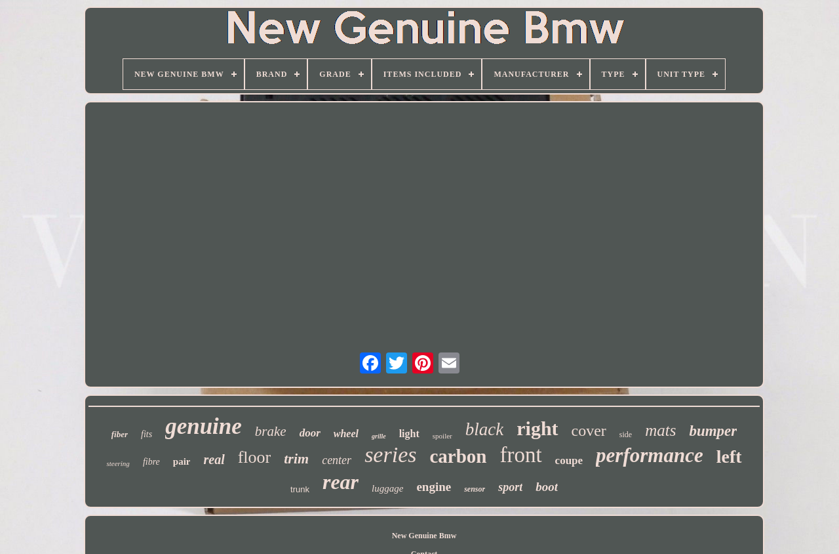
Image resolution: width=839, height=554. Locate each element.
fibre (151, 462)
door (310, 433)
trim (296, 458)
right (537, 428)
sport (510, 487)
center (336, 460)
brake (270, 431)
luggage (387, 488)
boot (547, 487)
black (484, 429)
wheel (346, 433)
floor (254, 457)
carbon (457, 456)
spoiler (442, 436)
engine (433, 487)
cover (589, 430)
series (390, 454)
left (729, 456)
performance (649, 455)
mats (660, 430)
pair (182, 461)
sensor (474, 489)
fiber (119, 434)
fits (146, 434)
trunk (299, 489)
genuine (203, 426)
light (409, 433)
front (520, 455)
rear (340, 482)
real (213, 459)
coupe (569, 460)
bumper (713, 431)
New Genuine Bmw (424, 535)
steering (117, 463)
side (625, 434)
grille (379, 436)
